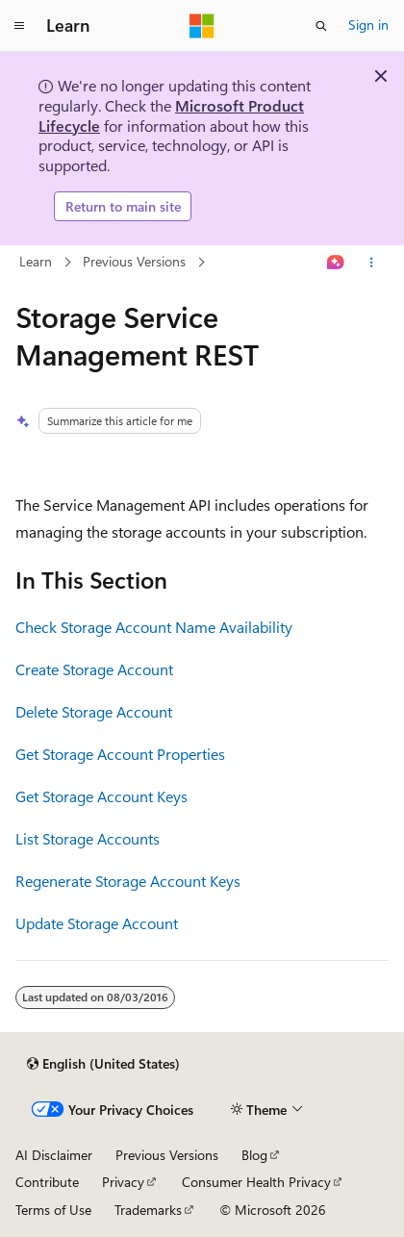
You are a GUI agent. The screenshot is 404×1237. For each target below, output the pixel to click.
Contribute (47, 1182)
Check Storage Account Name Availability (153, 627)
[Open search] (321, 26)
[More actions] (372, 262)
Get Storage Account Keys (101, 796)
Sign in (368, 24)
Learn (35, 262)
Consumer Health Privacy (256, 1182)
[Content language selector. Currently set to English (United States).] (103, 1063)
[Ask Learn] (336, 262)
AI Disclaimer (53, 1155)
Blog (254, 1155)
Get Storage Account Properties (120, 754)
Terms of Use (53, 1209)
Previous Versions (134, 262)
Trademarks (148, 1209)
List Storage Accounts (87, 838)
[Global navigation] (19, 26)
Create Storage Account (94, 669)
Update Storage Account (96, 923)
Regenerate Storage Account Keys (127, 881)
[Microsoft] (202, 25)
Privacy (123, 1182)
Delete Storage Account (93, 711)
